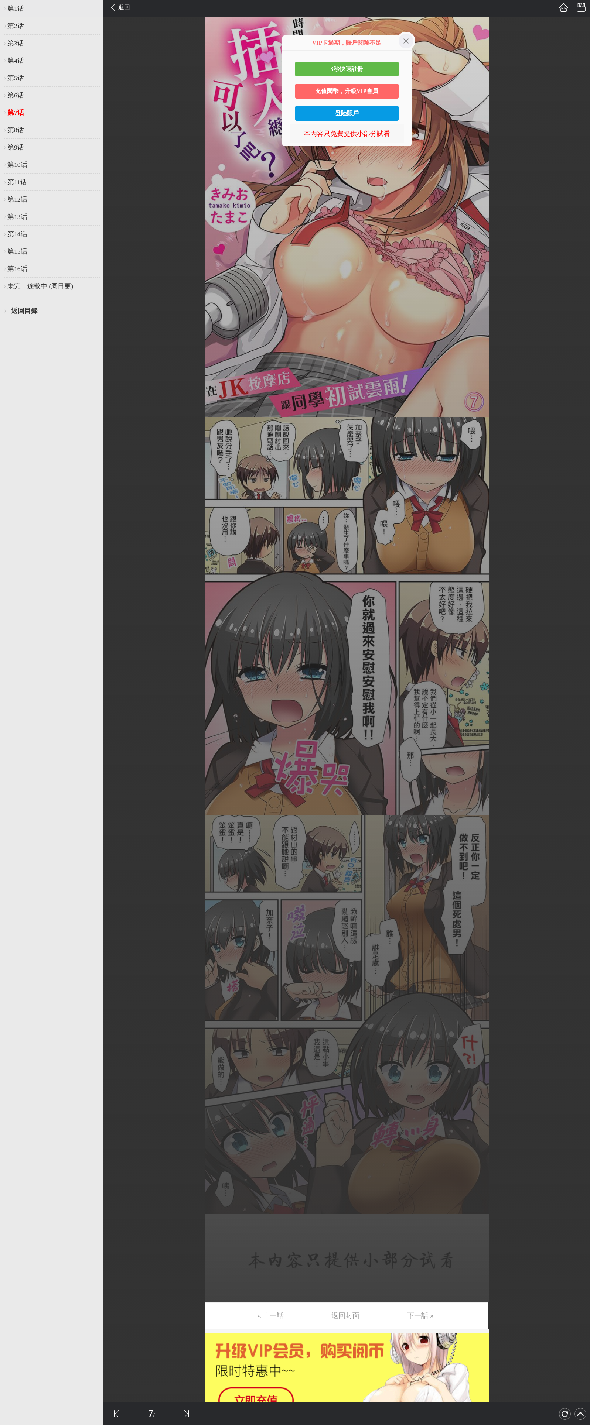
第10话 (17, 164)
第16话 (17, 268)
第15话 (17, 251)
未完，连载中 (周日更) (40, 286)
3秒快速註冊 (347, 69)
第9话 (15, 147)
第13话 (17, 216)
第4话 (15, 60)
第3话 (15, 43)
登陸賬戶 (347, 113)
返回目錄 (24, 311)
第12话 (17, 199)
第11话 (17, 182)
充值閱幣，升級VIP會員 (347, 91)
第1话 (15, 8)
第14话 (17, 234)
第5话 (15, 78)
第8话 (15, 130)
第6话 (15, 95)
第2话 (15, 26)
